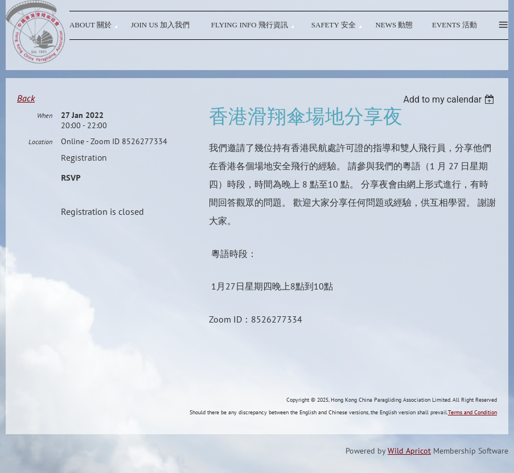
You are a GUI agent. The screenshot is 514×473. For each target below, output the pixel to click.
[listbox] (450, 99)
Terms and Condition (472, 412)
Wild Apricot (409, 451)
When (44, 115)
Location (40, 141)
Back (26, 98)
